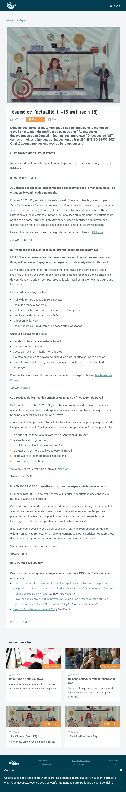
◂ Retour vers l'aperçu (17, 20)
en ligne (53, 546)
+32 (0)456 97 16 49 (81, 761)
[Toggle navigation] (115, 6)
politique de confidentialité (96, 782)
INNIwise (97, 232)
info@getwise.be (79, 765)
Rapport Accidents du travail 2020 (34, 609)
